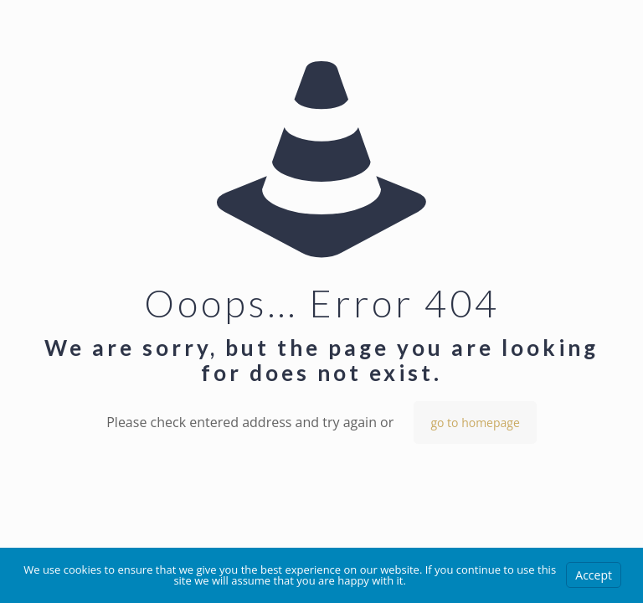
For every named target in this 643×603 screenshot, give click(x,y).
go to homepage (474, 422)
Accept (593, 575)
